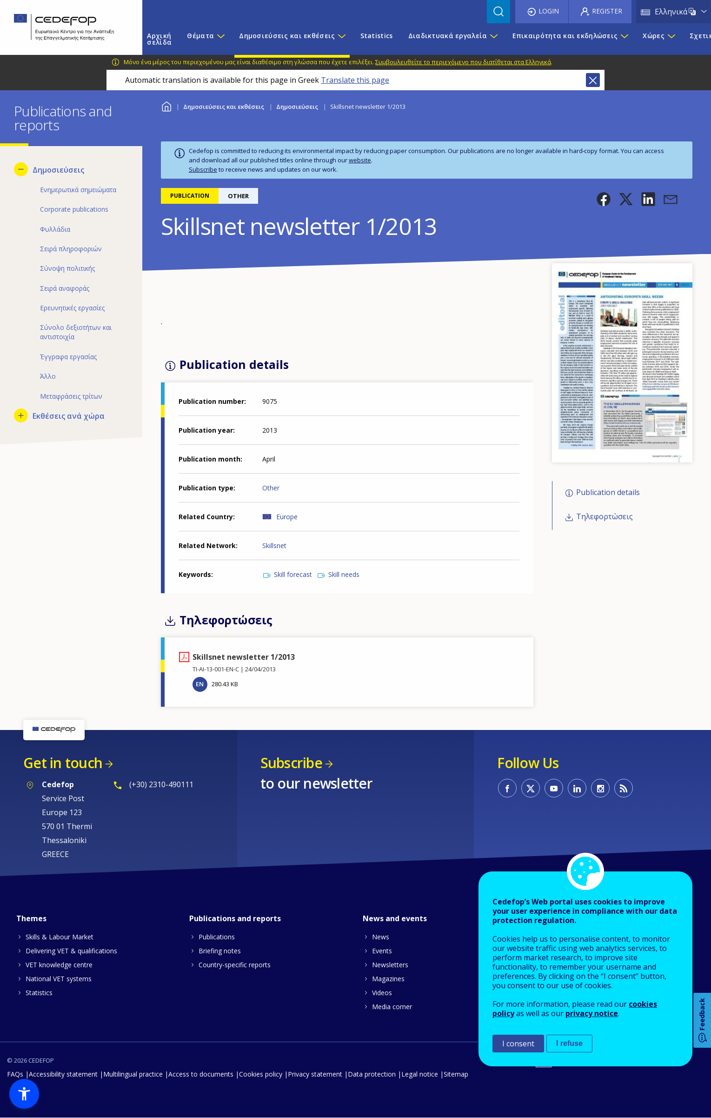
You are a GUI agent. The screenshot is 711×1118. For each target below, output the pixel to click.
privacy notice (591, 1013)
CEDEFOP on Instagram (600, 788)
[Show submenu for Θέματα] (220, 39)
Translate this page (355, 80)
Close (593, 80)
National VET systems (59, 978)
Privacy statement (315, 1074)
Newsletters (390, 964)
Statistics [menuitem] (376, 35)
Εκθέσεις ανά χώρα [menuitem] (69, 416)
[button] (603, 199)
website (360, 160)
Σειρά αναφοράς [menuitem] (64, 288)
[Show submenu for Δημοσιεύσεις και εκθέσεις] (341, 39)
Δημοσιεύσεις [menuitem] (58, 170)
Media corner (392, 1006)
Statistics (39, 992)
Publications (217, 936)
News (380, 936)
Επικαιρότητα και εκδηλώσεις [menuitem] (565, 35)
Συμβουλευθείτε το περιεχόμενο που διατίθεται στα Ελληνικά (463, 62)
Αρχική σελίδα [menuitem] (159, 39)
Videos (382, 992)
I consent (518, 1043)
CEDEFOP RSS (623, 788)
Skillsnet (274, 545)
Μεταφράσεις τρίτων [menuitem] (71, 396)
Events (382, 950)
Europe (287, 516)
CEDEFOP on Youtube (554, 788)
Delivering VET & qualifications (71, 950)
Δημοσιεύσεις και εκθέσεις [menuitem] (287, 35)
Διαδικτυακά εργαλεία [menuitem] (447, 35)
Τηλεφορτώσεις (604, 517)
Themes (31, 918)
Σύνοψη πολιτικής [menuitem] (67, 268)
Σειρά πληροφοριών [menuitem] (71, 248)
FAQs (15, 1074)
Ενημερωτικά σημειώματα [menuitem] (78, 189)
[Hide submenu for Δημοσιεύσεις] (21, 169)
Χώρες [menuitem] (653, 35)
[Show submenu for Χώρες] (671, 39)
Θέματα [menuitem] (200, 35)
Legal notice (419, 1074)
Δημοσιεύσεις (297, 106)
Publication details (608, 492)
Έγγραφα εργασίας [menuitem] (68, 356)
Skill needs (343, 574)
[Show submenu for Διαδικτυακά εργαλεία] (493, 39)
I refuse (569, 1043)
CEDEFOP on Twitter (530, 788)
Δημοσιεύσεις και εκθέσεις (223, 106)
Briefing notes (220, 950)
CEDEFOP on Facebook (507, 788)
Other (270, 487)
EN (200, 684)
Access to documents (200, 1074)
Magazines (388, 978)
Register (607, 11)
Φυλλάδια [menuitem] (55, 229)
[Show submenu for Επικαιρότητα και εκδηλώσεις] (624, 39)
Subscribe (203, 169)
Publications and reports (235, 918)
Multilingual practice (133, 1074)
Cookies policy (260, 1074)
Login (548, 11)
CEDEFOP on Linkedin (577, 788)
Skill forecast (293, 574)
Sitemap (456, 1074)
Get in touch (62, 762)
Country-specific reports (235, 964)
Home (167, 105)
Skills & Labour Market (59, 936)
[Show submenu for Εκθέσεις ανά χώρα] (21, 415)
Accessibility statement (63, 1074)
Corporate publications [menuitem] (74, 209)
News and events (395, 918)
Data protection (372, 1074)
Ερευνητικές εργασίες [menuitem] (72, 307)
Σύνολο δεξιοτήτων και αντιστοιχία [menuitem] (76, 332)
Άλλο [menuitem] (48, 376)
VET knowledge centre (59, 964)
